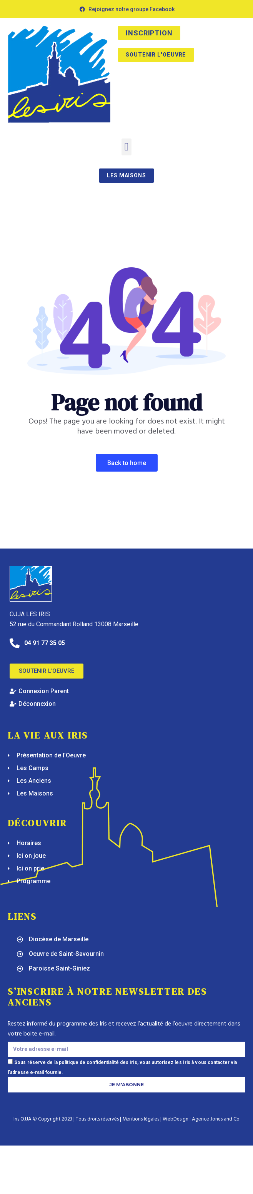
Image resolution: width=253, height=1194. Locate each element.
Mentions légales (140, 1119)
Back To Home (126, 463)
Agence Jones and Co (216, 1119)
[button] (126, 146)
